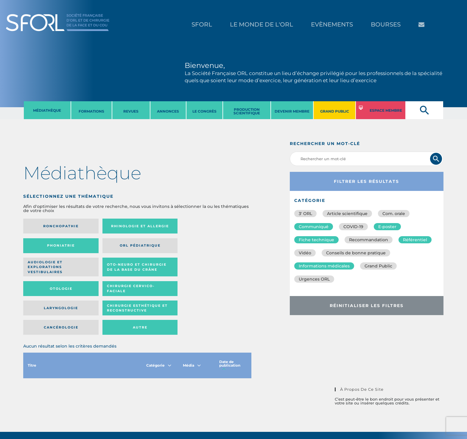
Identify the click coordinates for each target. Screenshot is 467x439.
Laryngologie (49, 271)
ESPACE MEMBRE (386, 110)
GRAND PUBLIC (334, 111)
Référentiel (415, 239)
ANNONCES (168, 111)
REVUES (130, 111)
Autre (220, 271)
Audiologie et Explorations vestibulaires (45, 248)
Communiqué (314, 226)
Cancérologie (163, 271)
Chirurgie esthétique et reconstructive (105, 271)
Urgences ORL (314, 279)
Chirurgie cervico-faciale (219, 247)
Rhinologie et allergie (102, 226)
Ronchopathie (49, 226)
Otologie (163, 247)
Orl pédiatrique (220, 226)
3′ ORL (305, 213)
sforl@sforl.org (114, 402)
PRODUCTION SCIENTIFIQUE (247, 111)
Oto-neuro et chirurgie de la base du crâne (104, 248)
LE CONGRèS (204, 111)
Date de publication (229, 311)
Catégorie (158, 311)
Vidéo (305, 253)
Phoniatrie (164, 226)
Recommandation (368, 239)
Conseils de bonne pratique (356, 253)
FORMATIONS (91, 111)
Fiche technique (316, 239)
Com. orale (393, 213)
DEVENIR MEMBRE (292, 111)
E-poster (387, 226)
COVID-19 (353, 226)
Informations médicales (324, 266)
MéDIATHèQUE (47, 110)
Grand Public (378, 266)
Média (192, 311)
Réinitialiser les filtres (367, 305)
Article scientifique (347, 213)
